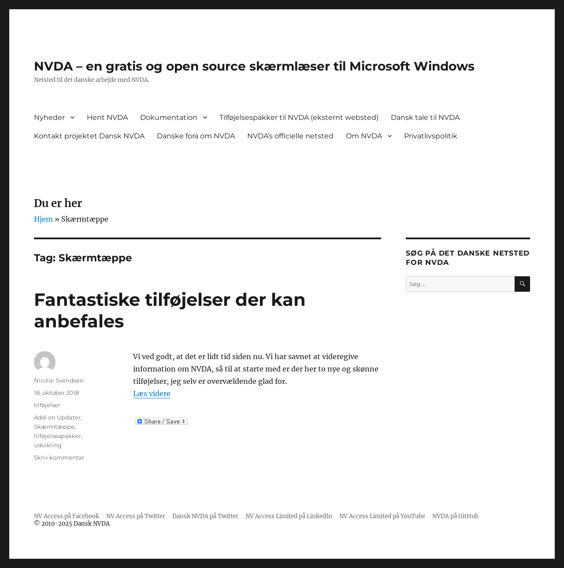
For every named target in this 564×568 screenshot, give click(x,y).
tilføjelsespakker (57, 435)
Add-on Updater (57, 417)
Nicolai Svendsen (59, 380)
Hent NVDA (107, 117)
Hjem (43, 219)
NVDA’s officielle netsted (290, 136)
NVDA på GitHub (455, 516)
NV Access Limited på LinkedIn (288, 516)
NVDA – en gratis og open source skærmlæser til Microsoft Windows (254, 66)
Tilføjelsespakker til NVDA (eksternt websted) (298, 117)
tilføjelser (47, 404)
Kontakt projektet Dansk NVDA (89, 136)
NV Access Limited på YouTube (382, 516)
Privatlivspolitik (430, 136)
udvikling (48, 445)
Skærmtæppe (54, 426)
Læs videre (152, 393)
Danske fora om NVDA (196, 136)
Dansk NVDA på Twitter (205, 516)
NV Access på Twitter (135, 516)
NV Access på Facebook (66, 516)
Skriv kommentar (59, 457)
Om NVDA (364, 136)
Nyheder (49, 117)
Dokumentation (168, 117)
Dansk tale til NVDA (425, 117)
